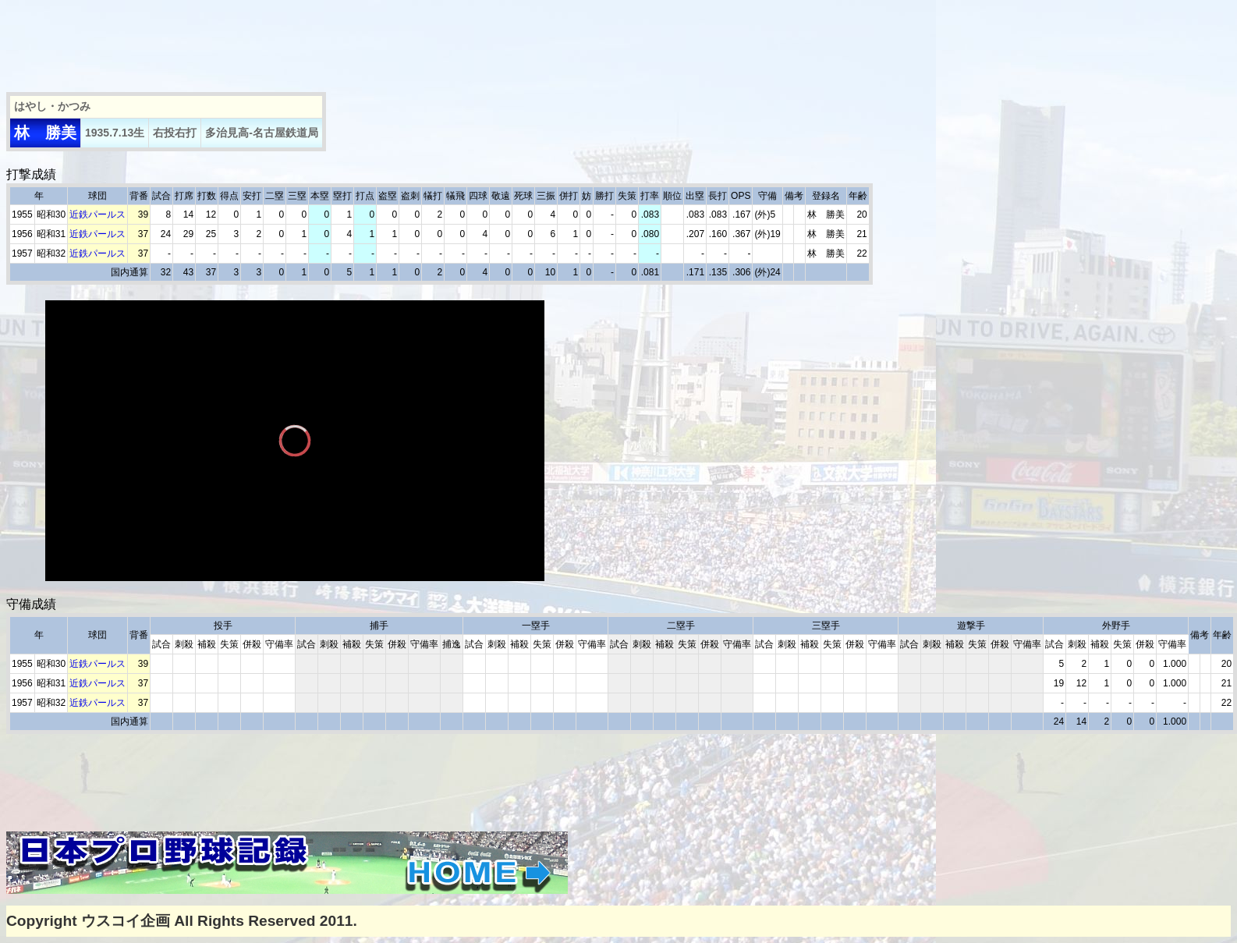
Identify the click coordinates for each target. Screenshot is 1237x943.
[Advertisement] (290, 41)
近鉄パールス (97, 214)
